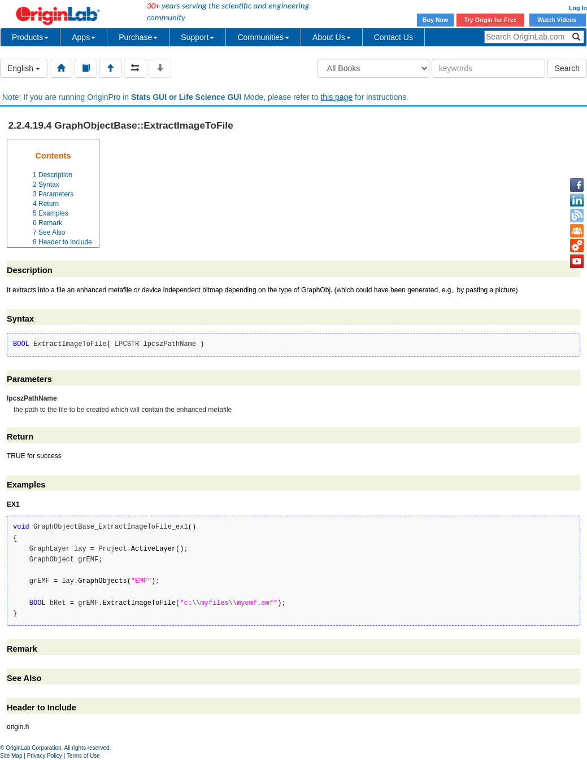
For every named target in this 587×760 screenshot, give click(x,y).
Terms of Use (83, 756)
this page (336, 97)
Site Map (11, 756)
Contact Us (393, 37)
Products (30, 37)
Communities (263, 37)
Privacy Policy (44, 756)
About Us (331, 37)
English (23, 68)
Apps (83, 37)
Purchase (138, 37)
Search (567, 68)
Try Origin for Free (490, 19)
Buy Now (436, 19)
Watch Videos (557, 19)
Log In (578, 8)
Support (197, 37)
